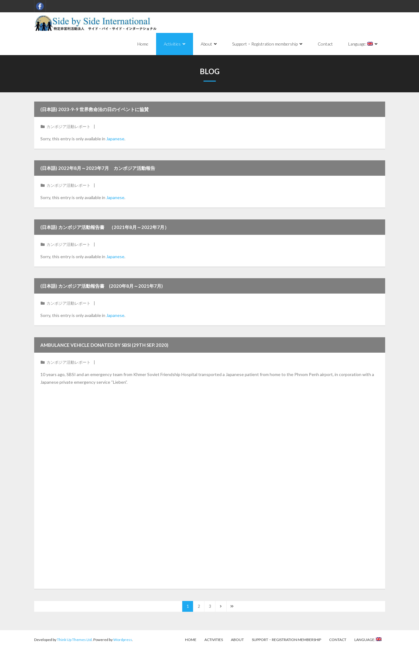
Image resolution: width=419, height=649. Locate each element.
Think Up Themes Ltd (74, 639)
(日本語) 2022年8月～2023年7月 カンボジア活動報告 (97, 168)
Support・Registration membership (286, 639)
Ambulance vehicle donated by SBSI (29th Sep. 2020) (104, 345)
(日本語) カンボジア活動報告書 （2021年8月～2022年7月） (104, 227)
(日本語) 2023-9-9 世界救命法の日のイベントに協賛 (94, 109)
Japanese (115, 138)
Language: (367, 639)
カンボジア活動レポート (68, 126)
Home (190, 639)
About (237, 639)
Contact (337, 639)
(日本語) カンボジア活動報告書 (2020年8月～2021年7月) (101, 286)
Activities (213, 639)
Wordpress (122, 639)
